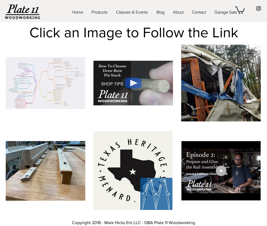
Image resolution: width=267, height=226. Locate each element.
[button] (240, 10)
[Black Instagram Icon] (259, 8)
